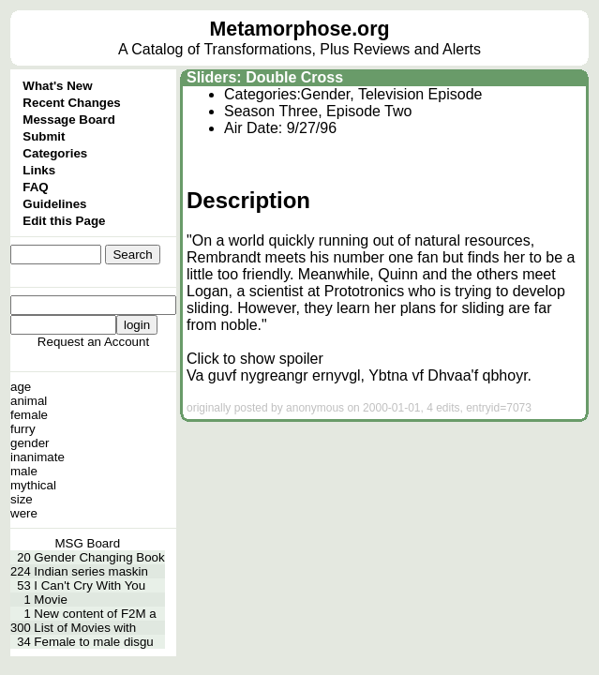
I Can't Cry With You (89, 585)
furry (23, 429)
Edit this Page (63, 221)
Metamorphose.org (300, 29)
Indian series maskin (91, 571)
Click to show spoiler (255, 359)
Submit (43, 136)
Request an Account (93, 342)
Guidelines (54, 204)
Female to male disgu (93, 642)
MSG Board (88, 543)
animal (28, 401)
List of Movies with (85, 628)
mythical (33, 485)
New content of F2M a (95, 614)
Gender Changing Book (99, 557)
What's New (57, 86)
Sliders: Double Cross (265, 77)
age (20, 387)
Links (38, 170)
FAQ (35, 187)
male (23, 471)
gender (30, 443)
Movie (50, 599)
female (29, 415)
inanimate (37, 457)
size (21, 499)
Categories (54, 153)
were (23, 513)
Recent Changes (71, 103)
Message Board (68, 119)
